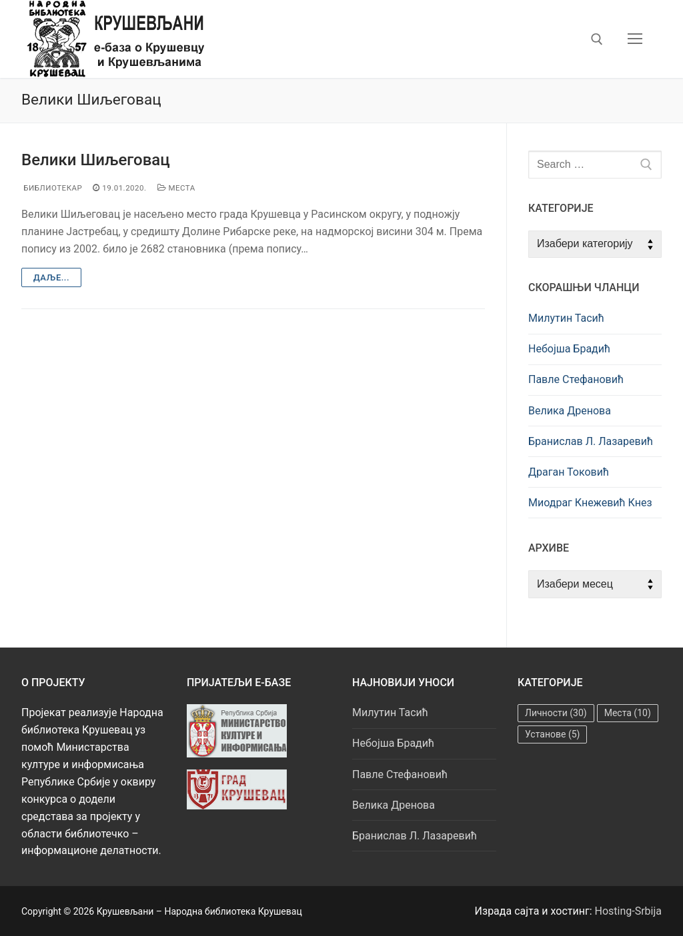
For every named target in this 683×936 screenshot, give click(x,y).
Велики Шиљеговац (95, 160)
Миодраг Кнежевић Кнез (590, 502)
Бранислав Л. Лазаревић (590, 441)
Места (176, 188)
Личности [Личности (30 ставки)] (556, 712)
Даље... (51, 277)
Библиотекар (51, 188)
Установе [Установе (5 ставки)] (552, 734)
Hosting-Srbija (628, 911)
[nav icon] (635, 39)
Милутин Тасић (566, 318)
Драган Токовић (568, 472)
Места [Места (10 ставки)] (627, 712)
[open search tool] (597, 39)
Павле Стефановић (576, 379)
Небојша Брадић (569, 348)
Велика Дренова (569, 410)
